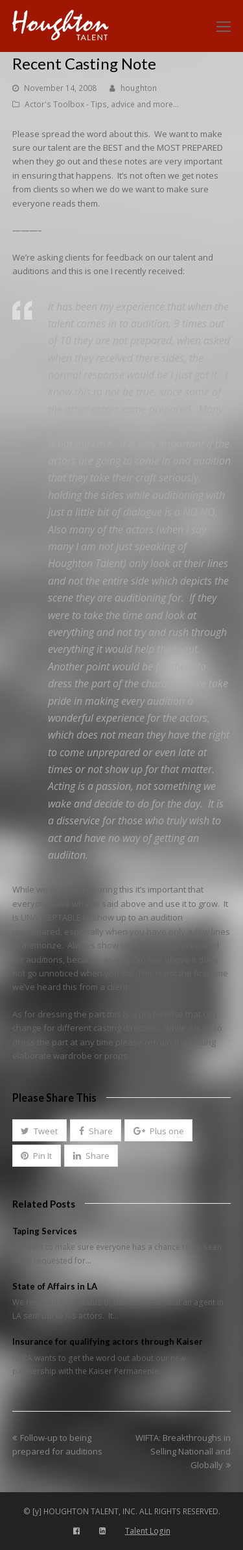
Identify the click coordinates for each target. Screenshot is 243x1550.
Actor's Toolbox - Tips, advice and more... (102, 104)
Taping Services (44, 1231)
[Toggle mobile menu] (223, 26)
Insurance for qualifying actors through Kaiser (107, 1341)
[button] (39, 1130)
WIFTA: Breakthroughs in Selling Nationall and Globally (183, 1451)
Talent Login (147, 1530)
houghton (139, 88)
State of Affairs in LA (54, 1286)
